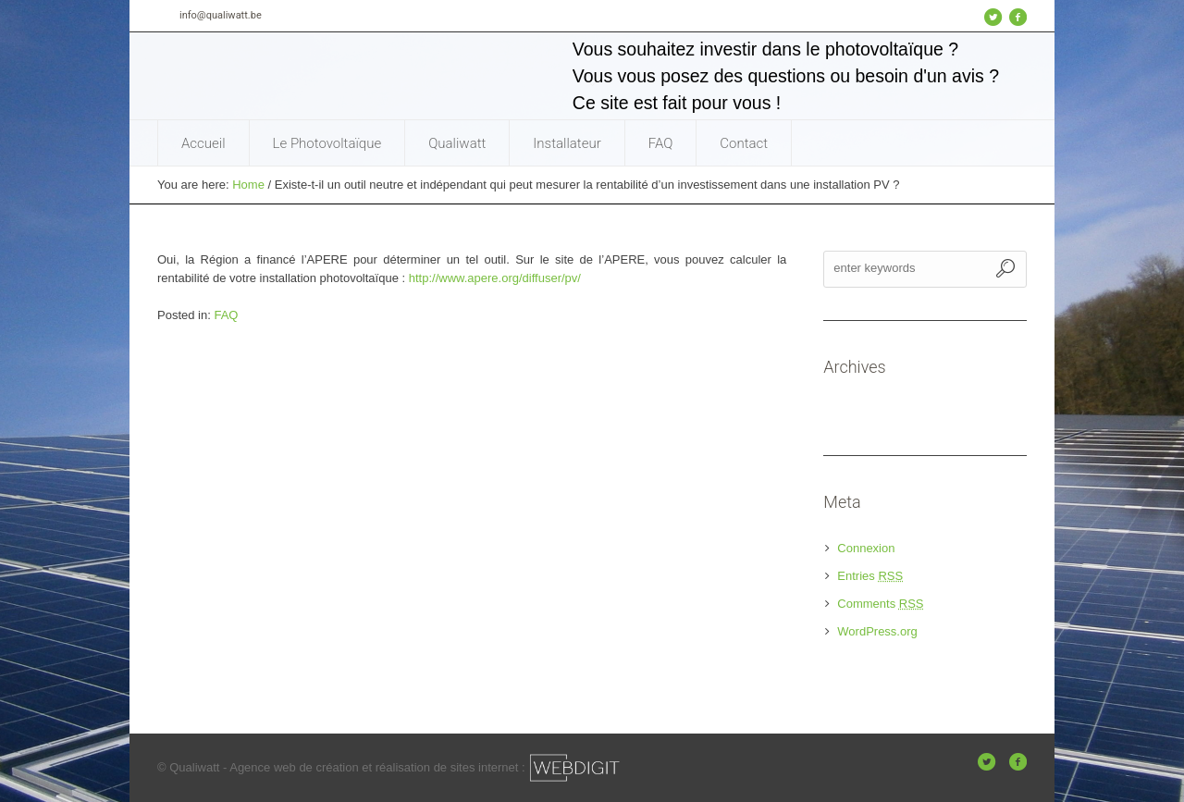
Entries (870, 576)
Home (248, 184)
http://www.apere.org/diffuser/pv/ (495, 278)
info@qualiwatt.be (220, 15)
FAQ (226, 315)
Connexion (865, 548)
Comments (880, 604)
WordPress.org (877, 631)
